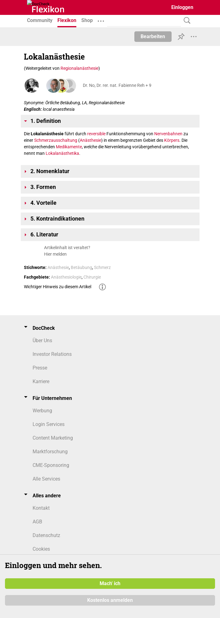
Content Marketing (53, 438)
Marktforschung (50, 452)
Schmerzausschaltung (55, 140)
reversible (96, 133)
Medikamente (69, 146)
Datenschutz (46, 535)
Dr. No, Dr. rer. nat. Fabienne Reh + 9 (117, 85)
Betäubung (81, 267)
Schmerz (102, 267)
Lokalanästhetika (62, 153)
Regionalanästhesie (79, 68)
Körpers (171, 140)
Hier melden (55, 254)
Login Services (49, 424)
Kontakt (41, 508)
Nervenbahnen (168, 133)
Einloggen (182, 7)
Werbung (42, 411)
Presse (40, 368)
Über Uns (42, 340)
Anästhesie (90, 140)
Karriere (41, 381)
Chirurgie (92, 277)
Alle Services (46, 479)
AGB (37, 522)
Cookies (41, 549)
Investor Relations (52, 354)
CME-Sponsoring (51, 465)
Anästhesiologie (66, 277)
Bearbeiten (153, 36)
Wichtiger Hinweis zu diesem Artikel (57, 286)
